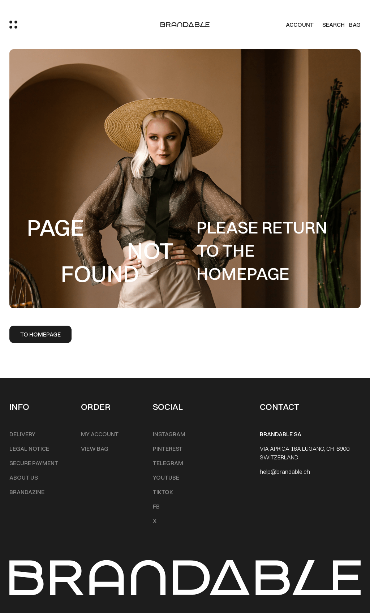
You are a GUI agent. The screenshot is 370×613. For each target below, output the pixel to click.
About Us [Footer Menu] (23, 477)
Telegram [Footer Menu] (168, 463)
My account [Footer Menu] (100, 434)
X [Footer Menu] (154, 520)
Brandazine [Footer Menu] (26, 492)
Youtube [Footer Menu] (166, 477)
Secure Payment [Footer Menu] (33, 463)
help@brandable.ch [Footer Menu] (285, 471)
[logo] (185, 24)
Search (333, 24)
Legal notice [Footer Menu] (29, 448)
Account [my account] (300, 24)
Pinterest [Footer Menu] (167, 448)
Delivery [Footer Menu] (22, 434)
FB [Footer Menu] (156, 506)
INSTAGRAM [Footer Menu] (169, 434)
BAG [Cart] (355, 24)
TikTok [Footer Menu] (163, 492)
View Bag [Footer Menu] (94, 448)
